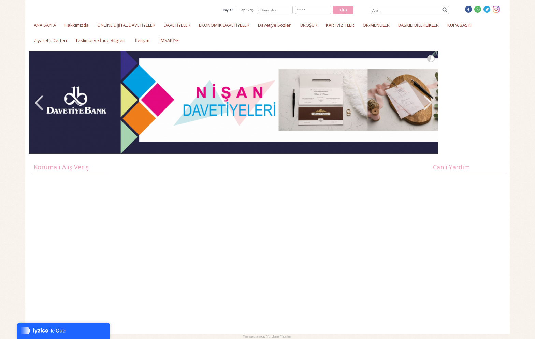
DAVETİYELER (177, 25)
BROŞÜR (308, 25)
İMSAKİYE (169, 40)
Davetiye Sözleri (275, 25)
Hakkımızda (76, 25)
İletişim (142, 40)
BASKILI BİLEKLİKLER (418, 25)
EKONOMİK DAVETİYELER (224, 25)
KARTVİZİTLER (340, 25)
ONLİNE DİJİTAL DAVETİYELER (126, 25)
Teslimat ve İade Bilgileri (100, 40)
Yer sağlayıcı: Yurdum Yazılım (267, 336)
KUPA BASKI (459, 25)
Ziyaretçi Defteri (50, 40)
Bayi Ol (228, 10)
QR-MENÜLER (376, 25)
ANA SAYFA (45, 25)
